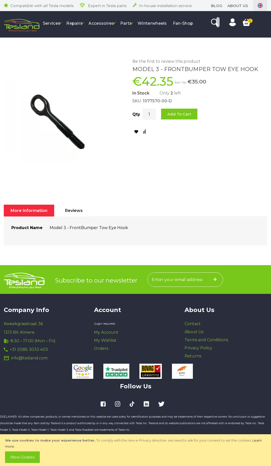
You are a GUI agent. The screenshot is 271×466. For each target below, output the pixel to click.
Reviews (74, 210)
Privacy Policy (198, 348)
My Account (106, 332)
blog (216, 5)
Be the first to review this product (166, 61)
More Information (29, 210)
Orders (101, 348)
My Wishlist (105, 340)
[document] (136, 450)
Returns (193, 356)
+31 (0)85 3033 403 (29, 349)
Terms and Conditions (206, 339)
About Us (237, 5)
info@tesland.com (29, 358)
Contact (193, 323)
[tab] (29, 210)
